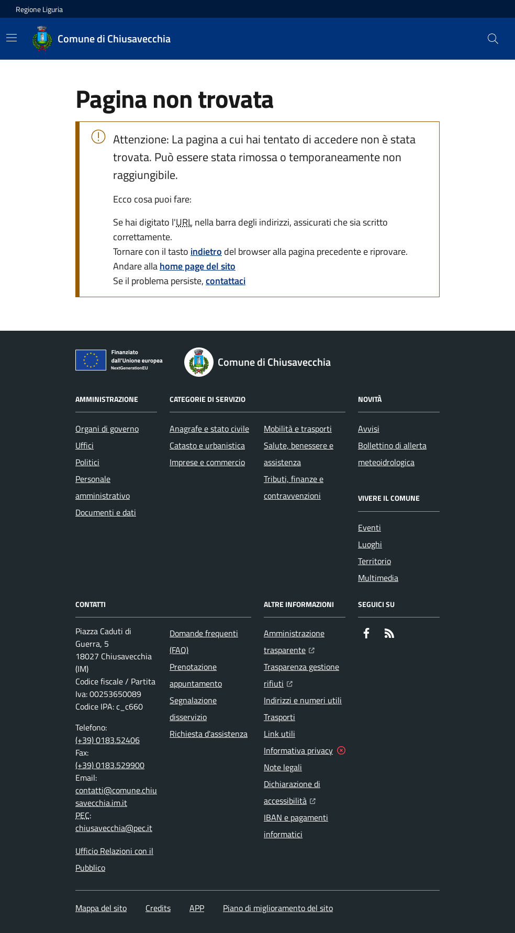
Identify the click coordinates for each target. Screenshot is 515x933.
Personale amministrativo (102, 487)
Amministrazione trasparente (304, 641)
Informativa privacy (298, 750)
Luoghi (370, 544)
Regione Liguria (39, 9)
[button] (493, 38)
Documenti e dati (105, 512)
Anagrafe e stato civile (209, 428)
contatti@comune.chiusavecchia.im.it (116, 796)
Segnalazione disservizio (193, 708)
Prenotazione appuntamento (196, 675)
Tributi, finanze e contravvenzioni (293, 487)
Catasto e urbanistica (207, 445)
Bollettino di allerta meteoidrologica (392, 453)
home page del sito (198, 266)
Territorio (374, 561)
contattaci (225, 281)
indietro (206, 251)
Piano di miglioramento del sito (278, 908)
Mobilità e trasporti (298, 428)
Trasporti (279, 717)
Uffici (84, 445)
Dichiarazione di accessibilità (304, 792)
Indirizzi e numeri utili (303, 700)
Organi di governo (107, 428)
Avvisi (368, 428)
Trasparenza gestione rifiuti (304, 675)
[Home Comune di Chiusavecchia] (101, 39)
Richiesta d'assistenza (209, 733)
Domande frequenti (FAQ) (204, 641)
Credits (158, 908)
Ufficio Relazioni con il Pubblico (114, 859)
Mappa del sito (101, 908)
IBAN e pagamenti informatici (296, 825)
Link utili (279, 733)
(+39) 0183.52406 (107, 740)
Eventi (369, 527)
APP (196, 908)
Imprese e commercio (207, 462)
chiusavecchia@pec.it (113, 828)
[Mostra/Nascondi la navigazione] (11, 37)
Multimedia (378, 577)
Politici (87, 462)
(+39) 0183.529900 (109, 765)
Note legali (283, 767)
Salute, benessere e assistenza (298, 453)
